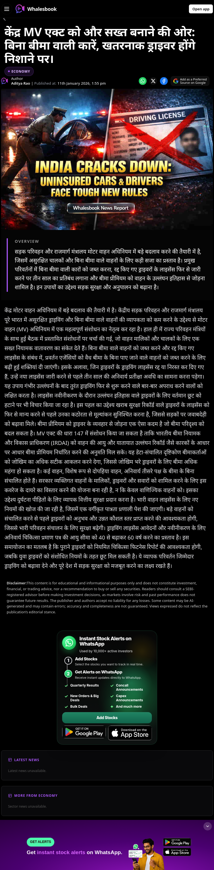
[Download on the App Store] (130, 733)
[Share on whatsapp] (143, 81)
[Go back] (4, 19)
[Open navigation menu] (6, 8)
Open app (201, 8)
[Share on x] (153, 81)
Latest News (26, 760)
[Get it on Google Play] (84, 733)
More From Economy (36, 795)
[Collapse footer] (207, 826)
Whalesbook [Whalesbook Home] (36, 8)
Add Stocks (107, 717)
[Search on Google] (190, 81)
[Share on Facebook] (164, 81)
